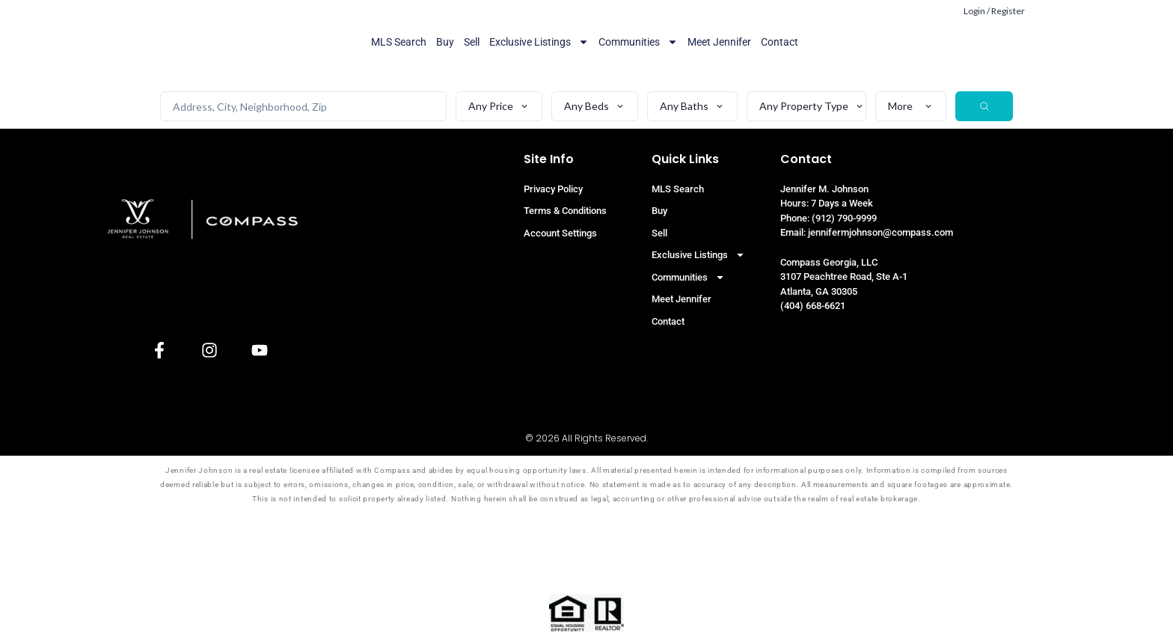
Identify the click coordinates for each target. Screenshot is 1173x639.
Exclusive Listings (539, 42)
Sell (472, 42)
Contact (779, 42)
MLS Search (398, 42)
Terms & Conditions (565, 210)
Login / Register (994, 10)
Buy (445, 42)
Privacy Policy (553, 189)
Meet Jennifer (719, 42)
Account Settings (560, 233)
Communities (638, 42)
